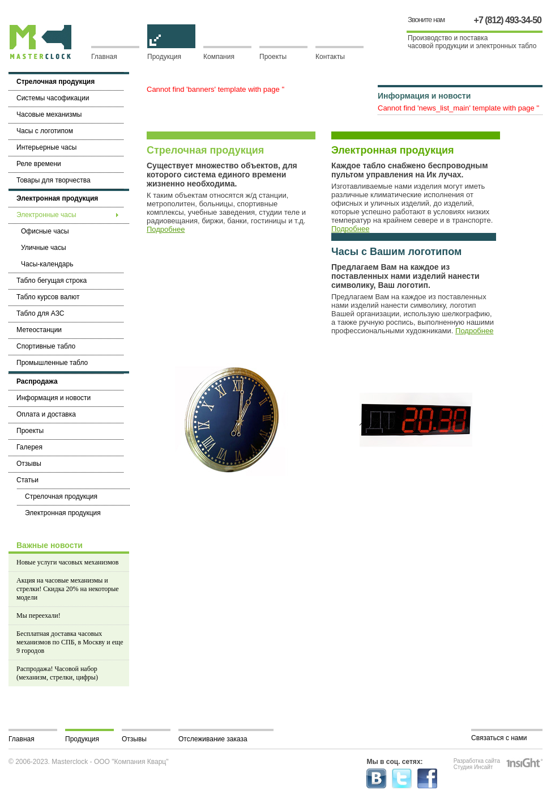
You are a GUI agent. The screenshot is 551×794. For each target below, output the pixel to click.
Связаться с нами (499, 738)
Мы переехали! (38, 615)
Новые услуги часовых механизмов (67, 562)
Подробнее (166, 229)
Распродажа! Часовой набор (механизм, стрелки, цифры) (57, 673)
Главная (104, 57)
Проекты (273, 57)
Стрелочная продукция (205, 150)
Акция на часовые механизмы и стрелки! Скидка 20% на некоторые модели (67, 588)
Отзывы (134, 739)
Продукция (171, 53)
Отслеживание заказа (212, 739)
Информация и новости (424, 95)
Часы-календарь (47, 264)
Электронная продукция (392, 150)
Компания (218, 57)
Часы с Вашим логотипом (396, 251)
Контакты (330, 57)
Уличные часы (43, 248)
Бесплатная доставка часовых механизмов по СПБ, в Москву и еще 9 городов (69, 642)
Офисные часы (45, 231)
